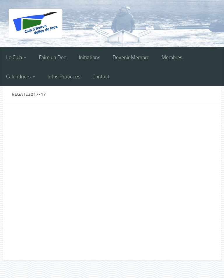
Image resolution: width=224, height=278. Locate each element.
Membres (172, 57)
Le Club (14, 57)
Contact (100, 76)
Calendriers (18, 76)
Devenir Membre (131, 57)
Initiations (89, 57)
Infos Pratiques (64, 76)
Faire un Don (52, 57)
